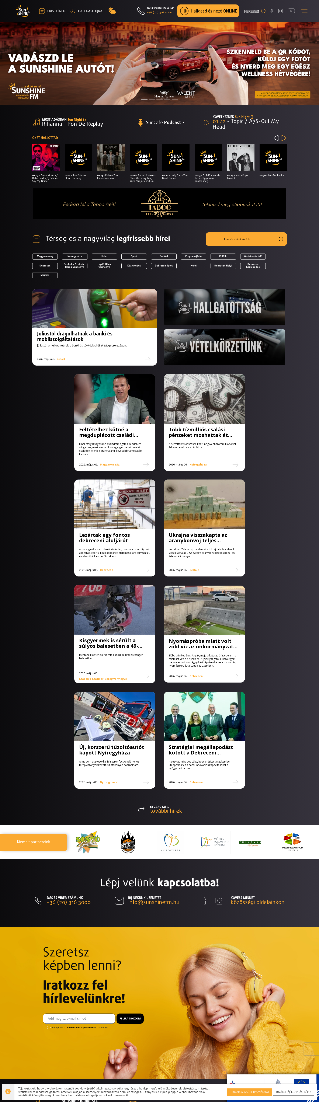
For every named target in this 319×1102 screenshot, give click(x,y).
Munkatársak (241, 1053)
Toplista (236, 1034)
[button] (24, 63)
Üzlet (104, 256)
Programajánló (193, 256)
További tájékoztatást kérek (294, 1091)
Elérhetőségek (275, 1040)
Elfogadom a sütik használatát (249, 1091)
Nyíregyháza (74, 256)
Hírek (234, 1021)
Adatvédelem (96, 1027)
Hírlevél (270, 1015)
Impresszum (71, 1027)
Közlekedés (134, 266)
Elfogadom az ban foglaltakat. (81, 929)
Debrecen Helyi (223, 266)
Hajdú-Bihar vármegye (104, 266)
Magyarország (45, 256)
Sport (134, 256)
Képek (269, 1021)
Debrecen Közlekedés (253, 266)
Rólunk (236, 1015)
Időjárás (45, 275)
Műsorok (237, 1027)
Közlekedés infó (253, 256)
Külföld (223, 256)
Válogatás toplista (238, 1044)
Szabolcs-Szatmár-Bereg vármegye (74, 266)
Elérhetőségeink (75, 1021)
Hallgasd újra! (275, 1034)
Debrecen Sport (164, 266)
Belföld (164, 256)
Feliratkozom (130, 920)
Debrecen (45, 266)
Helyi (194, 266)
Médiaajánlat (274, 1027)
